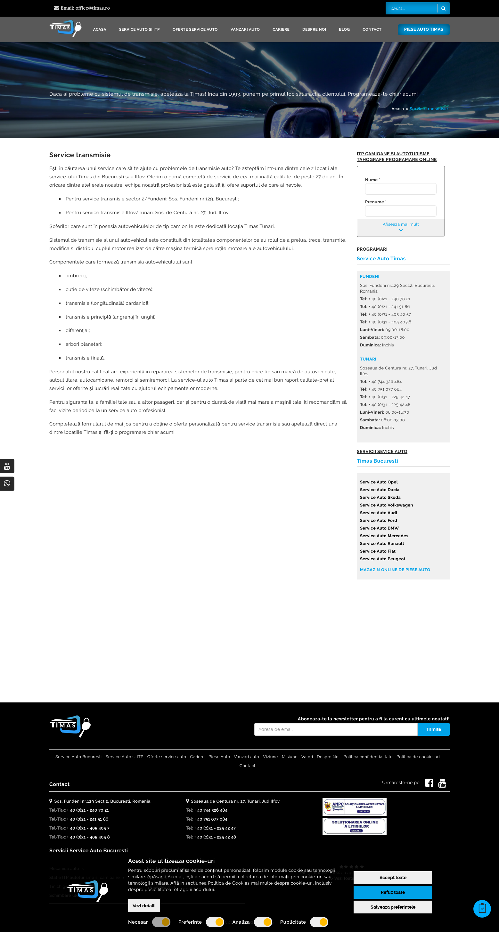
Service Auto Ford (378, 520)
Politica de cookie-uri (418, 757)
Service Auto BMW (379, 528)
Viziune (270, 757)
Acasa (99, 29)
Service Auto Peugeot (382, 559)
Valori (307, 757)
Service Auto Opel (379, 482)
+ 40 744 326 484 (210, 810)
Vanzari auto (245, 29)
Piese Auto (219, 757)
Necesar (149, 922)
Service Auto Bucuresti (78, 757)
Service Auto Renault (382, 543)
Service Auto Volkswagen (386, 505)
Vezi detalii (144, 905)
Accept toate (393, 877)
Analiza (252, 922)
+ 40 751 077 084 (210, 819)
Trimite (433, 729)
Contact (372, 29)
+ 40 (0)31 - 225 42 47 (215, 828)
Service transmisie (429, 109)
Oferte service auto (195, 29)
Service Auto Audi (378, 513)
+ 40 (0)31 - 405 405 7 (88, 828)
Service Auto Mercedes (384, 536)
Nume (371, 180)
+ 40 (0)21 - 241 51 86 (87, 819)
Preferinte (201, 922)
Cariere (281, 29)
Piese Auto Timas (423, 29)
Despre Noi (314, 29)
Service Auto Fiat (378, 551)
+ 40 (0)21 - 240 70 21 (88, 810)
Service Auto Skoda (380, 497)
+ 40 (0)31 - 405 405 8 (88, 837)
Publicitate (304, 922)
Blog (344, 29)
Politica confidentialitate (368, 757)
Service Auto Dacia (379, 490)
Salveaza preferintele (393, 907)
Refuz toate (393, 892)
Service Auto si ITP (139, 29)
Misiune (290, 757)
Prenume (374, 202)
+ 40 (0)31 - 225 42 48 (215, 837)
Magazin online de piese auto (395, 570)
